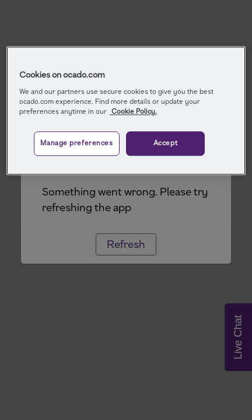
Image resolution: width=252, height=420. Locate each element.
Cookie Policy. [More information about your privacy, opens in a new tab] (133, 111)
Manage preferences (76, 143)
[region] (126, 110)
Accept (165, 143)
